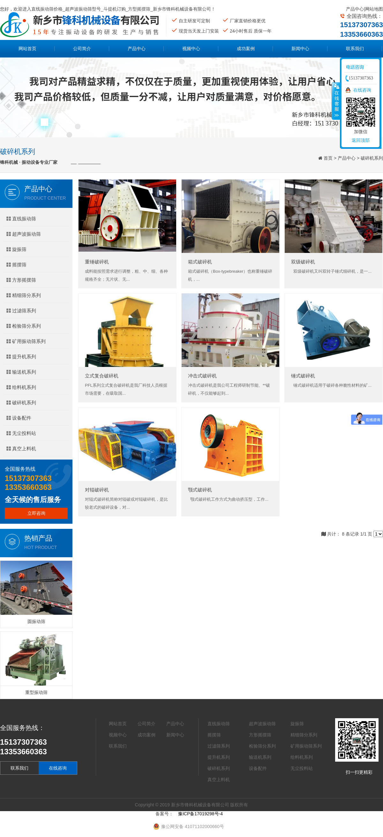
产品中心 (355, 8)
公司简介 (82, 48)
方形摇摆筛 (21, 280)
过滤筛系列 (21, 310)
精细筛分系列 (23, 295)
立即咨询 (36, 513)
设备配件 (18, 418)
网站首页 (27, 48)
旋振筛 (16, 249)
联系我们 (355, 48)
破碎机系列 (372, 158)
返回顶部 (361, 140)
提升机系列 (21, 356)
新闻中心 (300, 48)
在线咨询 (58, 768)
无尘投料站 (21, 433)
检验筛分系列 (23, 326)
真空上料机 (21, 448)
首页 (328, 158)
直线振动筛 (21, 218)
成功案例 (246, 48)
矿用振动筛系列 (26, 341)
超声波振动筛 (23, 234)
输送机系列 (21, 372)
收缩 (336, 101)
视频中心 (191, 48)
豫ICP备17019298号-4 (200, 813)
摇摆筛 (16, 264)
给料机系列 (21, 387)
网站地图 (374, 8)
